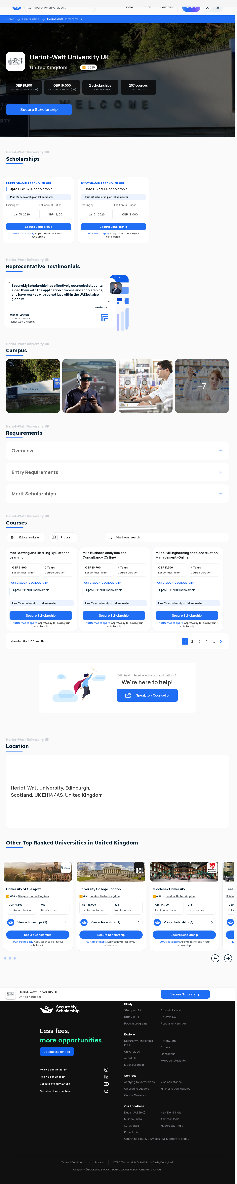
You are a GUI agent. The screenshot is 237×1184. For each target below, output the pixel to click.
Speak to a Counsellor (147, 695)
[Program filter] (63, 537)
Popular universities (174, 1023)
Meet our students (173, 1060)
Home (10, 19)
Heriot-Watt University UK (64, 19)
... (214, 641)
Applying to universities (139, 1082)
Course (166, 1047)
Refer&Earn (168, 1041)
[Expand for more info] (221, 450)
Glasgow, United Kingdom (33, 896)
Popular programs (135, 1023)
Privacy (99, 1162)
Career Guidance (135, 1095)
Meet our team (134, 1065)
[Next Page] (228, 958)
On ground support (136, 1088)
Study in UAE (169, 1017)
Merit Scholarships (34, 493)
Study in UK (131, 1017)
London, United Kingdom (105, 896)
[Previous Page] (215, 958)
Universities (30, 19)
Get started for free (57, 1052)
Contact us (168, 1054)
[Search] (170, 537)
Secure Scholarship (39, 109)
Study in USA (132, 1010)
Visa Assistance (171, 1082)
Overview (22, 450)
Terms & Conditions (73, 1162)
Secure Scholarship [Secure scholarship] (41, 615)
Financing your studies (175, 1088)
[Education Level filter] (26, 537)
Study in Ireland (171, 1010)
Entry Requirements (35, 472)
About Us (130, 1058)
